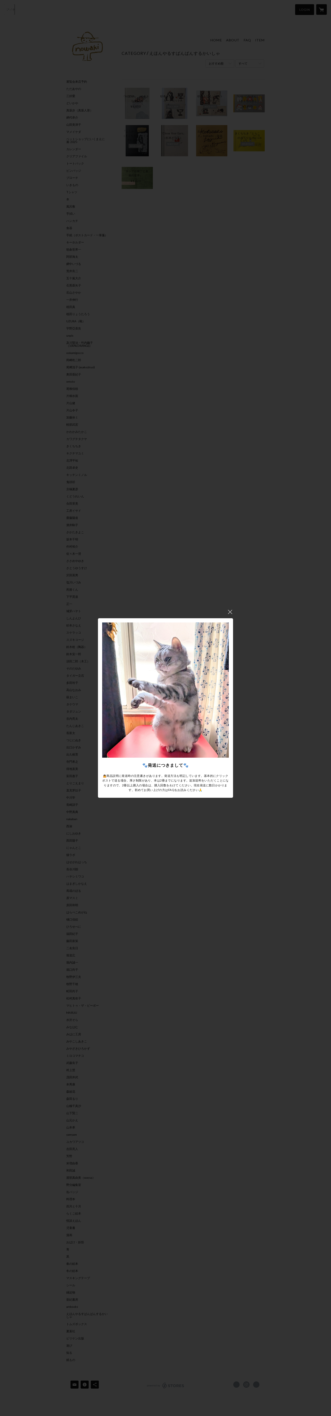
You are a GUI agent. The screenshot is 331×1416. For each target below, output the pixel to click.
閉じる (230, 612)
